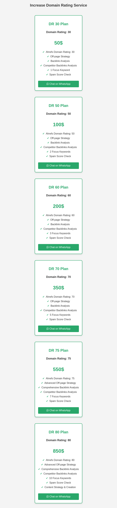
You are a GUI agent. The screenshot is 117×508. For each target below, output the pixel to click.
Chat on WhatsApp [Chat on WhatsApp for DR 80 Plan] (58, 496)
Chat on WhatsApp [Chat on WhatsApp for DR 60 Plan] (58, 247)
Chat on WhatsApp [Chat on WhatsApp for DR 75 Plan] (58, 410)
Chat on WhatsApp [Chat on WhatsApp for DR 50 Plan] (58, 165)
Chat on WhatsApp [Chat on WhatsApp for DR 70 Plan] (58, 328)
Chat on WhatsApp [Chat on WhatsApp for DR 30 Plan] (58, 84)
